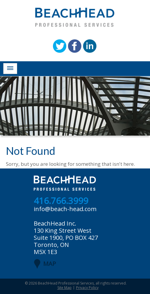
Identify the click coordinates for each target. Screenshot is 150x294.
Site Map (64, 287)
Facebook (74, 46)
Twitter (59, 46)
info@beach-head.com (65, 209)
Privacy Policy (87, 287)
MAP (49, 264)
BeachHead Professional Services (66, 283)
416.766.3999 (61, 201)
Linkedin (89, 46)
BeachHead (74, 17)
